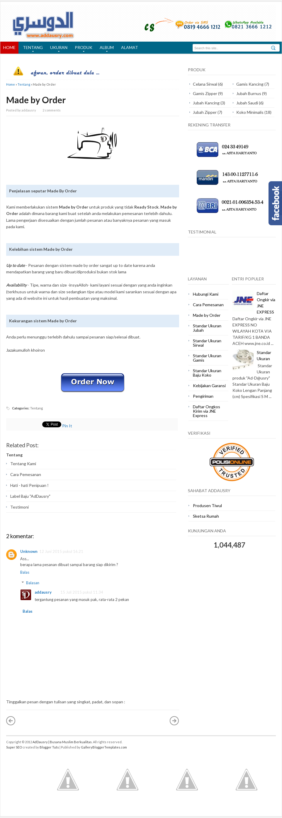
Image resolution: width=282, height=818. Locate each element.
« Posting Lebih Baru (11, 720)
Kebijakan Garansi (209, 385)
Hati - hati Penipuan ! (29, 485)
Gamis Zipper (205, 93)
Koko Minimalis (250, 112)
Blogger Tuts (49, 747)
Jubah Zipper (205, 112)
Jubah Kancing (206, 102)
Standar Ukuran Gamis (207, 358)
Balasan (32, 582)
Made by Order (36, 99)
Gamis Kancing (250, 84)
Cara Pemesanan (25, 474)
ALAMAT (129, 47)
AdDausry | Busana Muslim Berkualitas (62, 742)
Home (10, 84)
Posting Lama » (174, 720)
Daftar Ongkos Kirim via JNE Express (206, 411)
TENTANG (31, 49)
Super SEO (14, 747)
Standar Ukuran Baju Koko (207, 372)
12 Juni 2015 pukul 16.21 (61, 551)
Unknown (29, 551)
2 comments (52, 110)
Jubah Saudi (247, 102)
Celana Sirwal (205, 84)
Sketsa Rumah (206, 516)
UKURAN (57, 49)
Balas (24, 572)
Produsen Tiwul (207, 505)
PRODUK (82, 49)
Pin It (67, 425)
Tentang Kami (23, 463)
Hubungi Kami (205, 294)
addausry (43, 592)
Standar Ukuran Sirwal (207, 343)
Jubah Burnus (248, 93)
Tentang (24, 84)
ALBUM (105, 49)
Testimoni (19, 506)
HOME (9, 47)
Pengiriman (203, 396)
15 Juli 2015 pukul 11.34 (81, 592)
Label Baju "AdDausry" (30, 496)
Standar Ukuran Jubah (207, 328)
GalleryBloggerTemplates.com (104, 747)
